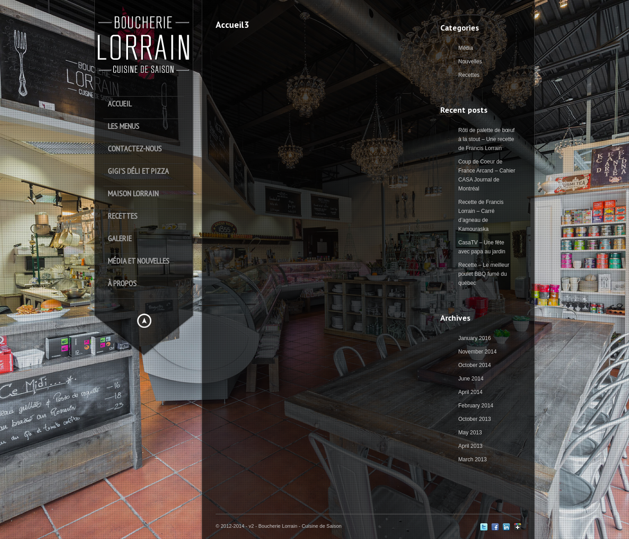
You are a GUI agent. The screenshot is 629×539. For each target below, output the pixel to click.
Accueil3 (232, 25)
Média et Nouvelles (138, 261)
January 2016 (474, 338)
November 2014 (477, 352)
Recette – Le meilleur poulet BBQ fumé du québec (483, 274)
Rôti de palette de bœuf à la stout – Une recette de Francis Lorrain (486, 139)
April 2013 (470, 446)
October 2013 (474, 419)
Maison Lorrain (133, 194)
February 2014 (475, 405)
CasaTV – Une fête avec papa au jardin (481, 247)
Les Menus (123, 126)
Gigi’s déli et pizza (138, 171)
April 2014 (470, 392)
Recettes (122, 216)
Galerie (120, 238)
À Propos (122, 283)
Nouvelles (470, 61)
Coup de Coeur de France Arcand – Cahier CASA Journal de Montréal (486, 175)
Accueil (120, 104)
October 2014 (474, 365)
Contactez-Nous (135, 149)
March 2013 (472, 459)
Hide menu (144, 320)
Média (465, 48)
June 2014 (470, 379)
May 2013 (470, 432)
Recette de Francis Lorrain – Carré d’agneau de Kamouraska (481, 215)
